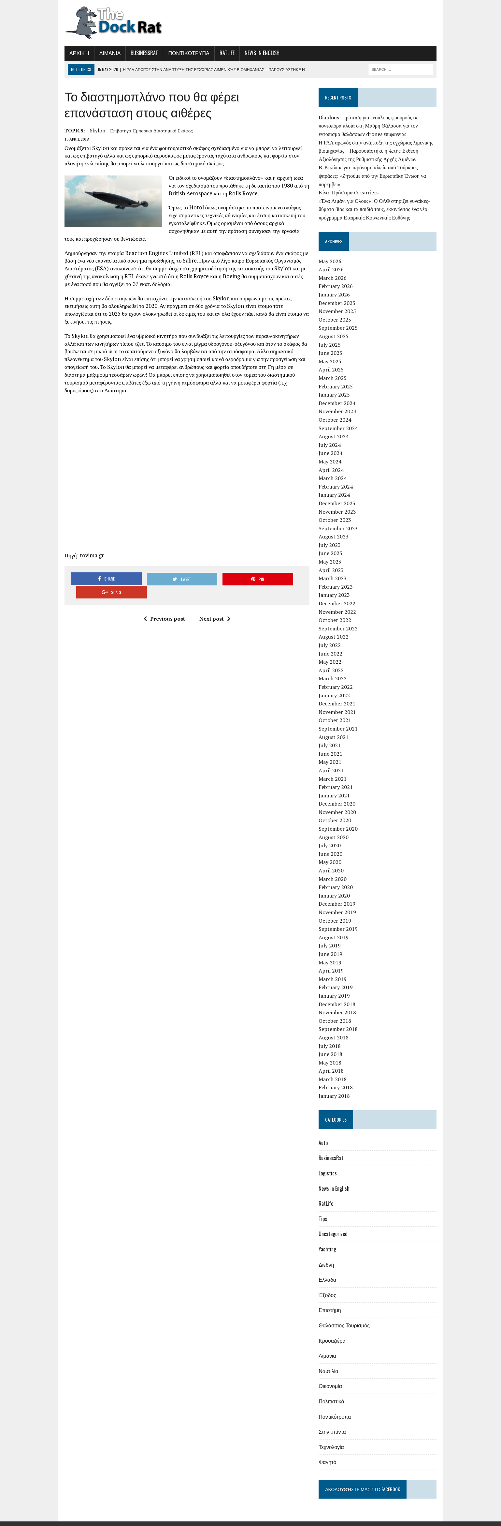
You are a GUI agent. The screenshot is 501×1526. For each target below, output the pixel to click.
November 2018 (339, 1004)
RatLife (220, 53)
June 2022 (333, 645)
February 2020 (338, 879)
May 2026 (332, 252)
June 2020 (333, 845)
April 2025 (333, 361)
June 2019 (333, 945)
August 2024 (336, 428)
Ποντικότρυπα (182, 53)
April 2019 (333, 962)
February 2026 (338, 277)
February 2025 (338, 378)
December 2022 (339, 594)
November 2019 (339, 903)
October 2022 (337, 611)
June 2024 (333, 444)
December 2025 (339, 294)
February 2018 (338, 1079)
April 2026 (333, 261)
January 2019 (336, 987)
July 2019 (332, 937)
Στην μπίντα (334, 1423)
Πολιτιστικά (333, 1393)
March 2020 (335, 870)
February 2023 (338, 578)
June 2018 (333, 1046)
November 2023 (339, 503)
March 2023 (335, 570)
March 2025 (335, 369)
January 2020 (336, 887)
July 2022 (332, 636)
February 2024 (338, 478)
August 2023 (336, 528)
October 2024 (337, 411)
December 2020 (339, 795)
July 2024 (332, 436)
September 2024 (340, 419)
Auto (325, 1134)
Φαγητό (329, 1454)
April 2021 (333, 761)
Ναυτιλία (330, 1362)
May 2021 (332, 753)
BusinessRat (138, 53)
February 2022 (338, 678)
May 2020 (332, 853)
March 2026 (335, 269)
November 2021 (339, 703)
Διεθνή (328, 1256)
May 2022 (332, 653)
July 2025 (332, 336)
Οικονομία (332, 1378)
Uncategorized (335, 1226)
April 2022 (333, 661)
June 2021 (333, 745)
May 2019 (332, 954)
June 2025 (333, 344)
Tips (325, 1210)
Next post (212, 597)
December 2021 (339, 695)
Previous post (162, 597)
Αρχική (73, 53)
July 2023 (332, 536)
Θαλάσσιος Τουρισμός (346, 1317)
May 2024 (332, 453)
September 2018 (340, 1020)
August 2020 (336, 828)
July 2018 (332, 1037)
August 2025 (336, 327)
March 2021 (335, 770)
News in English (255, 53)
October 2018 (337, 1012)
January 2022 (336, 686)
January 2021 (336, 787)
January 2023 (336, 586)
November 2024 (339, 403)
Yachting (329, 1241)
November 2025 (339, 303)
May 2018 (332, 1054)
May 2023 (332, 553)
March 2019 (335, 970)
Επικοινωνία (430, 1519)
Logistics (330, 1165)
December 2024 (339, 394)
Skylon (91, 130)
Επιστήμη (332, 1302)
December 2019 (339, 895)
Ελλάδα (329, 1271)
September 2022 (340, 620)
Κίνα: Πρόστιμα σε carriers (351, 184)
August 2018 (336, 1029)
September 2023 (340, 519)
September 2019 (340, 920)
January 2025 (336, 386)
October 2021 (337, 712)
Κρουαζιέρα (334, 1332)
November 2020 (339, 803)
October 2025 (337, 311)
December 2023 (339, 494)
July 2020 (332, 837)
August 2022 (336, 628)
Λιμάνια (104, 53)
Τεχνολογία (333, 1438)
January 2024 (336, 486)
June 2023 (333, 545)
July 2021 (332, 737)
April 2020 (333, 862)
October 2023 (337, 511)
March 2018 (335, 1070)
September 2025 (340, 319)
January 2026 (336, 286)
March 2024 (335, 470)
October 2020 (337, 812)
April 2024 (333, 461)
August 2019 (336, 928)
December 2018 (339, 995)
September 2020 (340, 820)
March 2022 (335, 670)
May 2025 (332, 352)
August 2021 (336, 728)
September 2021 (340, 720)
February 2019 (338, 979)
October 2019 (337, 912)
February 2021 (338, 778)
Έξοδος (329, 1286)
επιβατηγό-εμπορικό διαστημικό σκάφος (145, 130)
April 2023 (333, 561)
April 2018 (333, 1062)
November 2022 (339, 603)
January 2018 (336, 1087)
